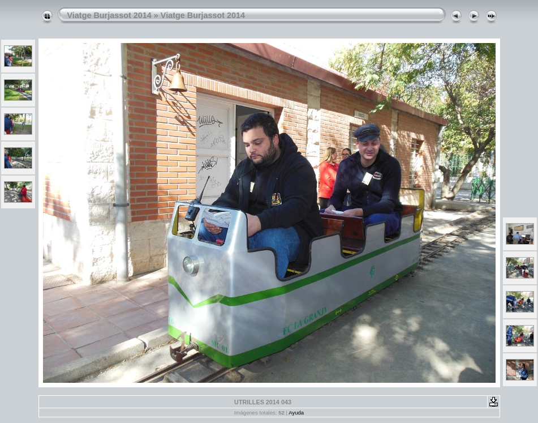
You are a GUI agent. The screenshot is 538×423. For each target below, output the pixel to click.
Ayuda (296, 412)
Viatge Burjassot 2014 (109, 15)
